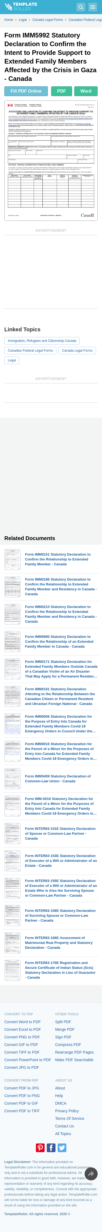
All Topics (63, 1134)
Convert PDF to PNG (22, 1096)
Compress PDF (68, 1044)
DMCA (60, 1103)
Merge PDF (65, 1029)
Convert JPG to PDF (21, 1067)
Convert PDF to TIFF (22, 1111)
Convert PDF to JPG (21, 1088)
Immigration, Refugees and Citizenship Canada (42, 341)
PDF (61, 91)
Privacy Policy (67, 1111)
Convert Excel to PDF (22, 1029)
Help (59, 1096)
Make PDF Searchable (74, 1060)
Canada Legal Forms (77, 350)
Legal (12, 360)
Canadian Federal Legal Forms (30, 350)
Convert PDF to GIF (21, 1103)
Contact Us (64, 1126)
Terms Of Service (69, 1118)
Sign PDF (63, 1037)
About (60, 1088)
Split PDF (63, 1022)
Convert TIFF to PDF (22, 1052)
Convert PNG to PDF (22, 1037)
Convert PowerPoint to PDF (27, 1060)
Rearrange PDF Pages (74, 1052)
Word (86, 91)
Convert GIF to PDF (21, 1044)
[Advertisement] (51, 272)
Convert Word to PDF (22, 1022)
